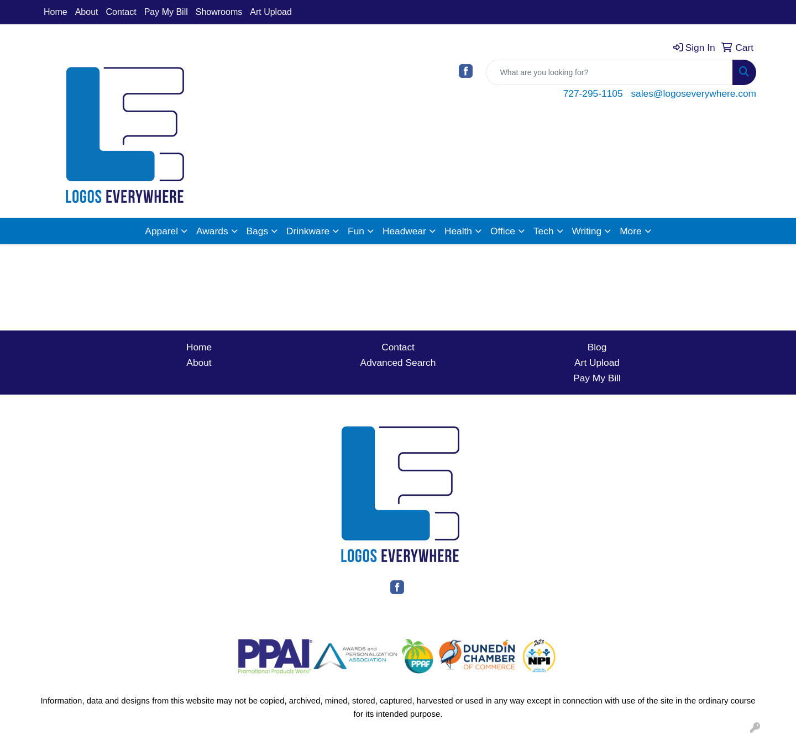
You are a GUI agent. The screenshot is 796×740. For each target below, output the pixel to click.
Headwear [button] (404, 231)
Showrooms (219, 12)
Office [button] (502, 231)
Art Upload (271, 12)
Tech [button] (543, 231)
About (86, 12)
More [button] (630, 231)
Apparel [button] (161, 231)
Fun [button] (356, 231)
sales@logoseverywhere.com (693, 93)
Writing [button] (587, 231)
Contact (121, 12)
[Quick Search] (609, 72)
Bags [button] (258, 231)
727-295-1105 (593, 93)
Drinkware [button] (307, 231)
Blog (597, 347)
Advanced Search (398, 362)
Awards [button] (212, 231)
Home (55, 12)
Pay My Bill (166, 12)
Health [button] (458, 231)
